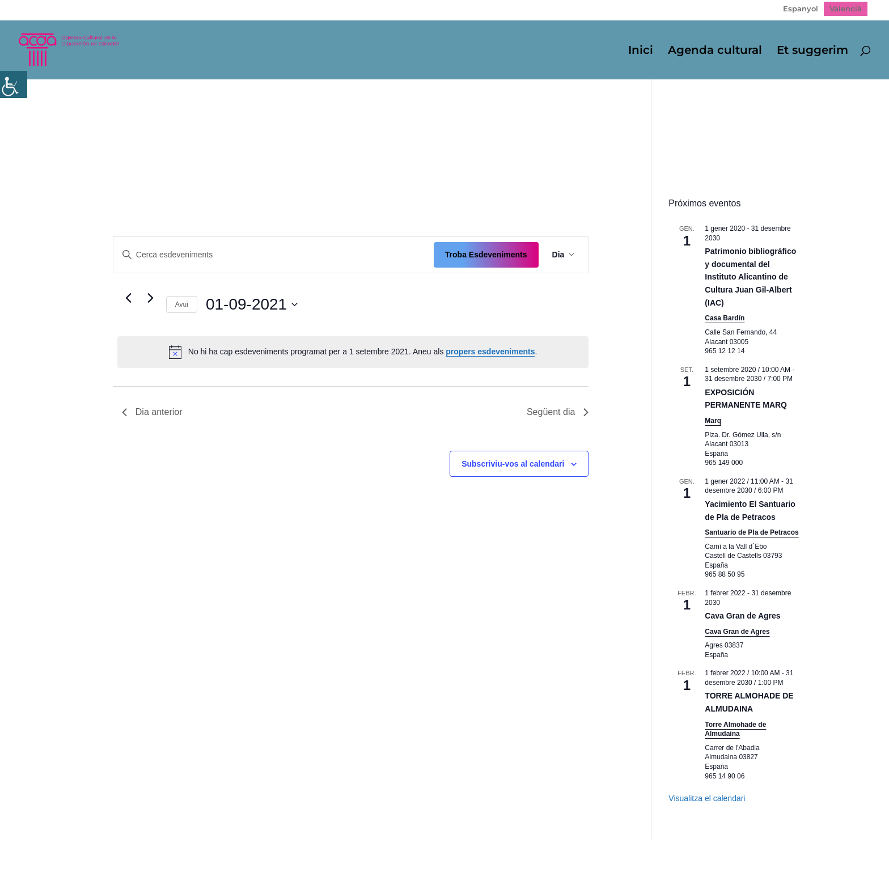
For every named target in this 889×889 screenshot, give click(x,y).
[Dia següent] (151, 298)
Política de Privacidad (192, 855)
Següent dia (558, 412)
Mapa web (111, 855)
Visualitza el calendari (706, 798)
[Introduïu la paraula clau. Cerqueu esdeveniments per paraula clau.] (273, 255)
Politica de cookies (290, 855)
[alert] (353, 352)
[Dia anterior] (129, 298)
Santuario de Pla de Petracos (751, 532)
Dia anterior (152, 412)
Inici (640, 51)
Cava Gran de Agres (742, 615)
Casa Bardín (724, 318)
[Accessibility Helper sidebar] (13, 84)
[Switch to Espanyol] (800, 9)
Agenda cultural (715, 51)
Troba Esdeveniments (486, 254)
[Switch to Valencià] (845, 9)
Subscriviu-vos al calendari (513, 463)
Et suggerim (812, 51)
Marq (713, 421)
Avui (181, 304)
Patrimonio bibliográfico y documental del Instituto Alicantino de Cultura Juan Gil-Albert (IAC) (750, 277)
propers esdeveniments (490, 351)
